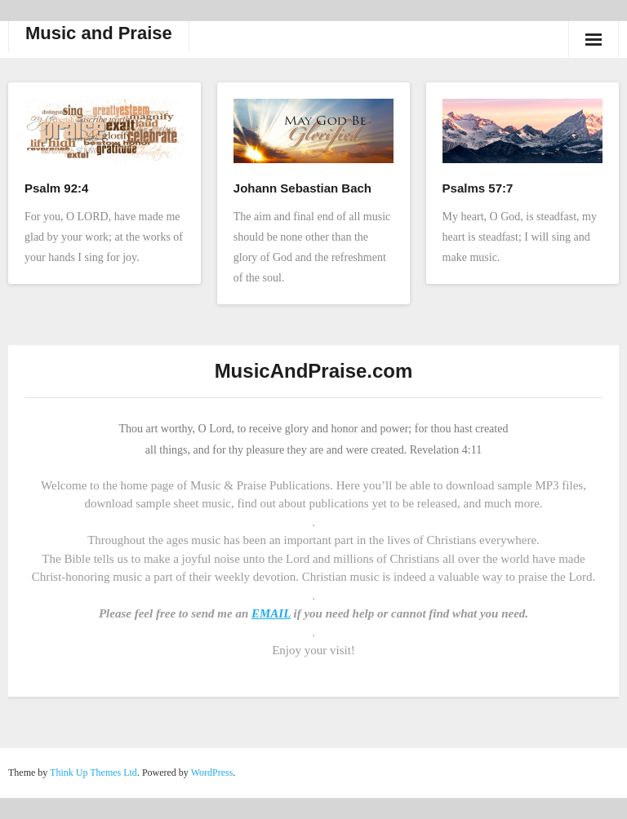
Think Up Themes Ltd (93, 772)
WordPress (212, 772)
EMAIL (271, 613)
